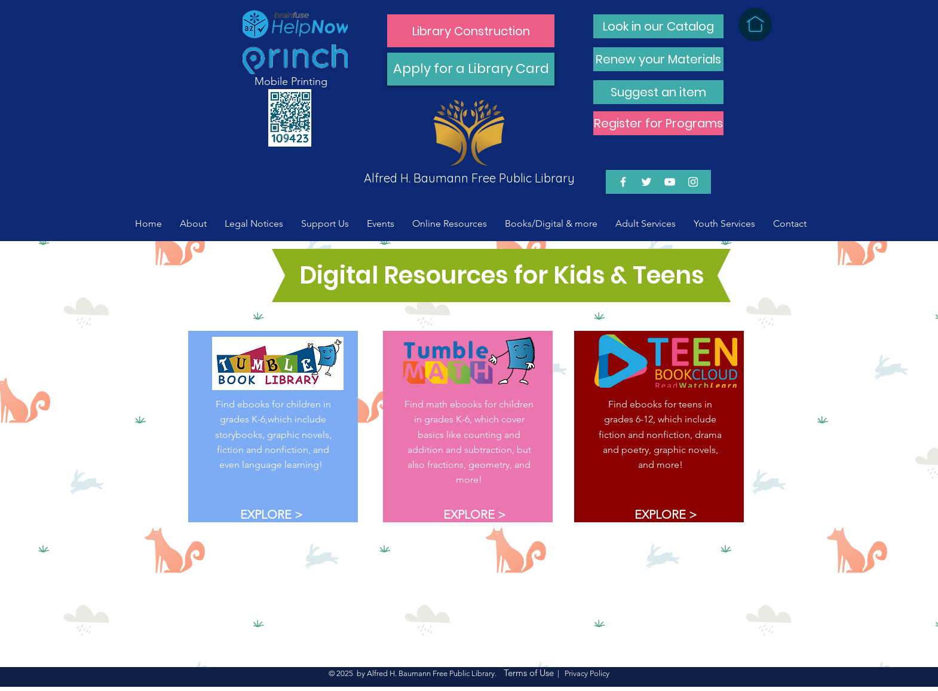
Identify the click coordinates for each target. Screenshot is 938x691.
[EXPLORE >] (271, 514)
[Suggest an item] (658, 92)
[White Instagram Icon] (693, 181)
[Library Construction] (470, 30)
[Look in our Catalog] (658, 26)
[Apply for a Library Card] (470, 69)
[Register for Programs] (658, 123)
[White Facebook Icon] (623, 181)
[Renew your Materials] (658, 59)
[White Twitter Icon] (646, 181)
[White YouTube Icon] (669, 181)
